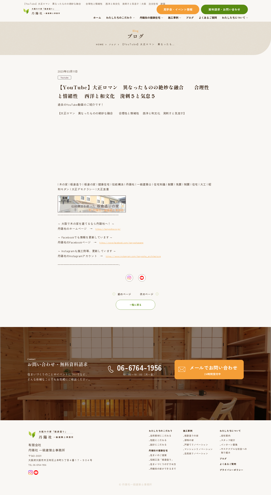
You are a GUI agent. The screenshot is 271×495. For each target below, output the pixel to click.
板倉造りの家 (184, 439)
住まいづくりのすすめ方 (152, 472)
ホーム (97, 17)
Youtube (65, 78)
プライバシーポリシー (229, 479)
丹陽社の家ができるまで (152, 478)
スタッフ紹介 (225, 444)
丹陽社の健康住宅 (150, 17)
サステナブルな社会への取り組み (232, 457)
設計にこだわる (146, 449)
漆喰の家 (181, 444)
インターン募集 (226, 449)
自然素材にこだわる (149, 439)
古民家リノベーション (189, 459)
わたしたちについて (233, 17)
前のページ (123, 296)
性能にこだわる (146, 444)
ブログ (190, 17)
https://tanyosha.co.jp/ (111, 229)
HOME (99, 44)
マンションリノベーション (192, 454)
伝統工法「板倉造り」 (151, 467)
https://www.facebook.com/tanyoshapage (128, 243)
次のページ (148, 296)
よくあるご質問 (208, 17)
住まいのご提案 (146, 462)
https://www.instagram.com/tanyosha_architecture (140, 257)
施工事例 (173, 17)
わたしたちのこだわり (119, 17)
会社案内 (222, 439)
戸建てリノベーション (189, 449)
